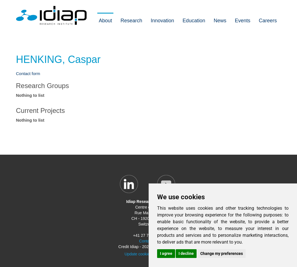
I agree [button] (166, 253)
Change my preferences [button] (221, 253)
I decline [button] (186, 253)
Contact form (28, 73)
